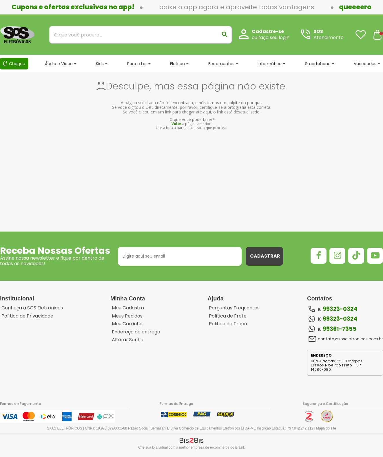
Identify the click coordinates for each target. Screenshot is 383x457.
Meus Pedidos (127, 316)
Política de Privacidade (27, 316)
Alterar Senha (127, 339)
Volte (176, 123)
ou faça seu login (270, 37)
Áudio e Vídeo (59, 64)
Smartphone (318, 64)
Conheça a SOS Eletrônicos (32, 308)
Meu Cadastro (128, 308)
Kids (100, 64)
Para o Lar (137, 64)
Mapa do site (326, 428)
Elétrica (177, 64)
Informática (270, 64)
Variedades (365, 64)
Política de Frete (228, 316)
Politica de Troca (228, 323)
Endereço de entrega (136, 332)
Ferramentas (221, 64)
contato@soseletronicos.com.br (350, 339)
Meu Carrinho (127, 323)
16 (337, 309)
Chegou (17, 64)
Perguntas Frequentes (234, 308)
